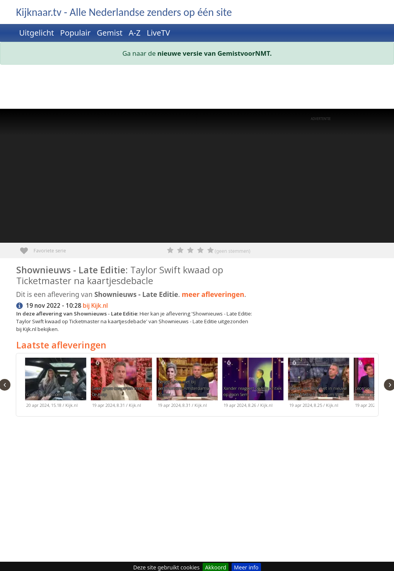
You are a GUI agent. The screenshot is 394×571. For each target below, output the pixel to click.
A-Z (135, 32)
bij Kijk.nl (95, 306)
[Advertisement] (197, 88)
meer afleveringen (213, 294)
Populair (75, 32)
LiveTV (158, 32)
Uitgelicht (36, 32)
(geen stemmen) (232, 251)
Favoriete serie (27, 248)
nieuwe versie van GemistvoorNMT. (214, 53)
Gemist (110, 32)
